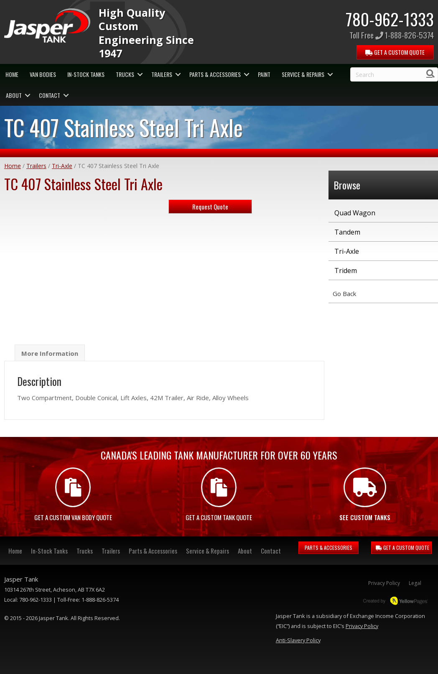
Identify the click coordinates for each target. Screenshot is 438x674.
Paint (264, 74)
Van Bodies (43, 74)
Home (11, 74)
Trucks (125, 74)
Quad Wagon (354, 212)
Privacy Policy (384, 583)
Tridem (345, 270)
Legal (415, 583)
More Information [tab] (49, 353)
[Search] (430, 73)
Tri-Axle (62, 166)
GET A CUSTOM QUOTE (402, 547)
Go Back (344, 293)
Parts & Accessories (215, 74)
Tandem (347, 232)
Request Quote (210, 206)
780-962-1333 (390, 19)
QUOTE (395, 52)
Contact (49, 95)
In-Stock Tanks (85, 74)
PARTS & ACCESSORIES (328, 547)
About (14, 95)
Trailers (161, 74)
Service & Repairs (303, 74)
